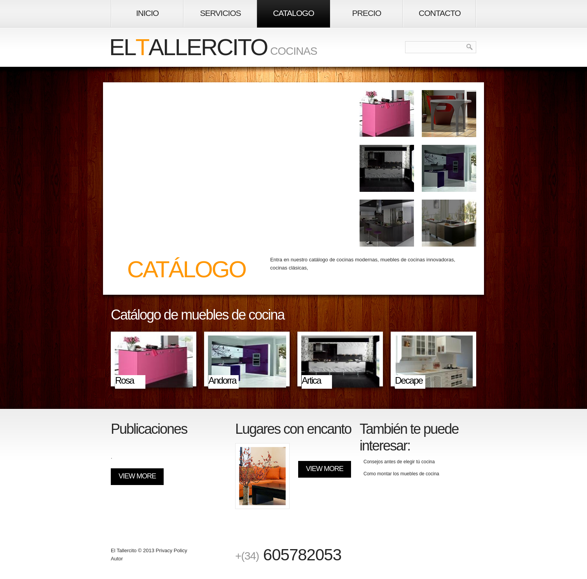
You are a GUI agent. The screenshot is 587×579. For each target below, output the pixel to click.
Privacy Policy (171, 550)
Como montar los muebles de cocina (401, 473)
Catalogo (293, 13)
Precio (366, 13)
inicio (147, 13)
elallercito (188, 47)
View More (137, 476)
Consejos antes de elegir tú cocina (399, 461)
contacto (440, 13)
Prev (462, 316)
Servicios (220, 13)
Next (474, 316)
